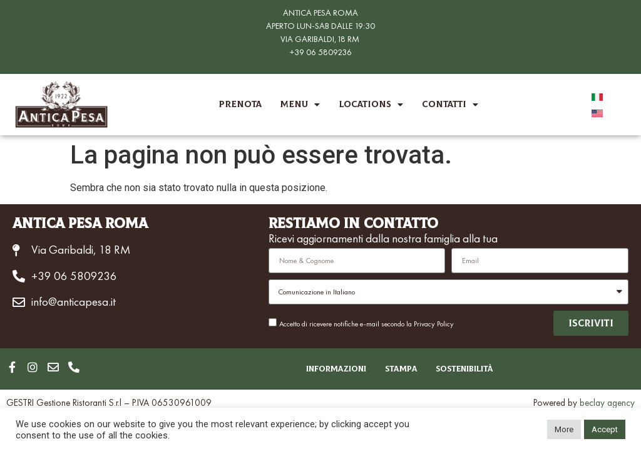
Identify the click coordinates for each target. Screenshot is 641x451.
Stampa (400, 369)
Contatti (450, 104)
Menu (300, 104)
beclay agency (607, 403)
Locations (371, 104)
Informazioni (335, 369)
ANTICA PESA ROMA (320, 12)
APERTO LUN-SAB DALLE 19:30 (320, 25)
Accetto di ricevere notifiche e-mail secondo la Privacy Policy (366, 324)
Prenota (240, 104)
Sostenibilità (465, 369)
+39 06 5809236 (321, 52)
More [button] (564, 429)
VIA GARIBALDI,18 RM (319, 38)
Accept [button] (605, 429)
